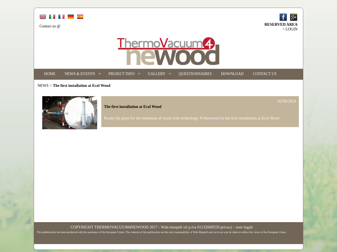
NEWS (43, 86)
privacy (226, 227)
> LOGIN (289, 29)
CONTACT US (265, 74)
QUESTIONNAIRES (195, 74)
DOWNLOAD (232, 74)
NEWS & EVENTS (80, 74)
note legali (244, 227)
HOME (49, 74)
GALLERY (157, 74)
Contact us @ (50, 26)
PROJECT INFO (122, 74)
